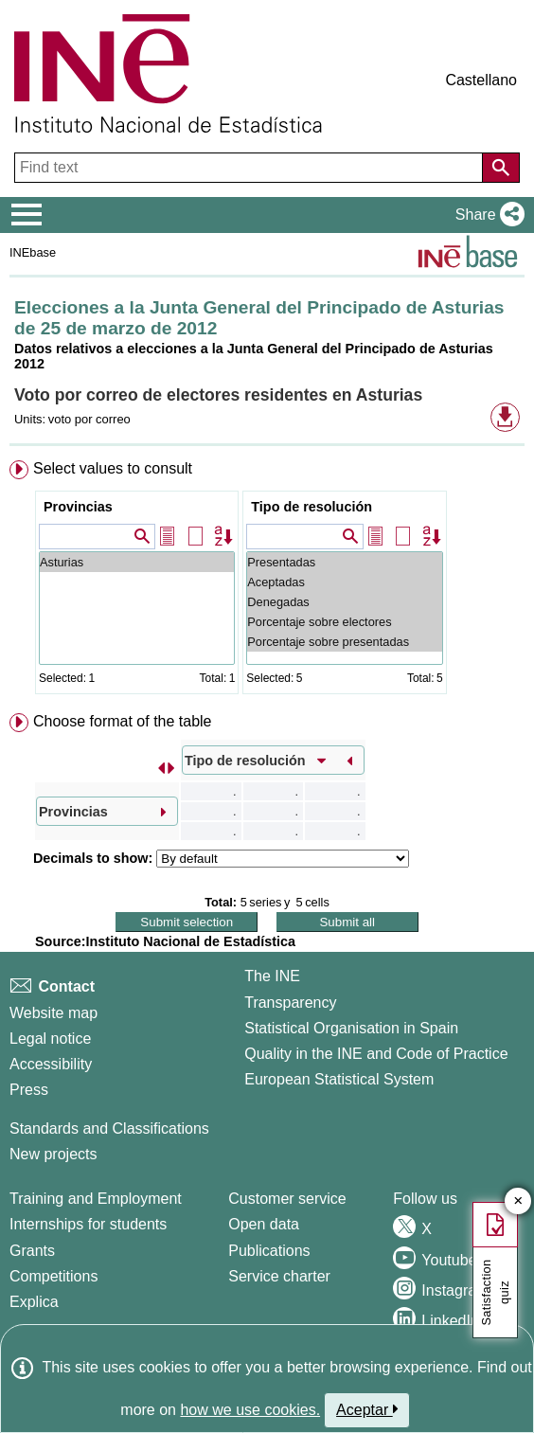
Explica (34, 1302)
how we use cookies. (250, 1410)
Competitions (53, 1276)
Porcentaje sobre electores (344, 622)
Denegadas (344, 602)
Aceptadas (344, 582)
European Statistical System (339, 1079)
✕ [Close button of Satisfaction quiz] (518, 1201)
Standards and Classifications (109, 1128)
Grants (32, 1251)
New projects (53, 1154)
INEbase (32, 252)
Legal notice (50, 1038)
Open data (263, 1224)
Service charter (279, 1276)
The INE (272, 976)
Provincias (78, 506)
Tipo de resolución (311, 506)
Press (28, 1090)
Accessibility (50, 1064)
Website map (53, 1013)
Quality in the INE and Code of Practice (375, 1054)
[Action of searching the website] (501, 167)
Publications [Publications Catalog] (269, 1251)
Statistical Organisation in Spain (351, 1028)
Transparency (290, 1002)
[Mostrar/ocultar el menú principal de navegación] (26, 215)
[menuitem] (267, 581)
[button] (486, 215)
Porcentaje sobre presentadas (344, 642)
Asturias (137, 562)
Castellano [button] (481, 80)
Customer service (287, 1199)
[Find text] (250, 167)
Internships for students (88, 1224)
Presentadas (344, 562)
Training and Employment (95, 1199)
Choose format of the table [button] (122, 721)
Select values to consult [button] (112, 468)
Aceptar (367, 1409)
